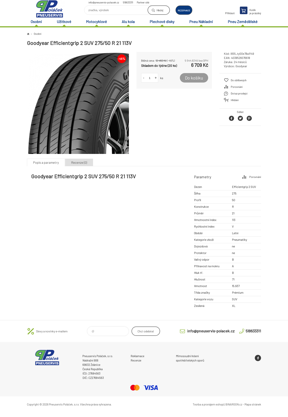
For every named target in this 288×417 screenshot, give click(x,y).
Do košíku (194, 77)
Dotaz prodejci (239, 93)
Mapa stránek (252, 404)
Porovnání (237, 86)
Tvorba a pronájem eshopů (209, 404)
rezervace (184, 10)
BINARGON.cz (233, 404)
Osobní (36, 21)
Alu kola (128, 21)
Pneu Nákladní (201, 21)
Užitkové (64, 21)
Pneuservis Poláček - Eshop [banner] (49, 9)
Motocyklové (96, 21)
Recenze (136, 360)
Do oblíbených (238, 80)
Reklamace (137, 356)
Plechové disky (162, 21)
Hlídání (235, 100)
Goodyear (241, 66)
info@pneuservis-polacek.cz (104, 2)
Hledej (159, 10)
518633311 (128, 2)
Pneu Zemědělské (242, 21)
